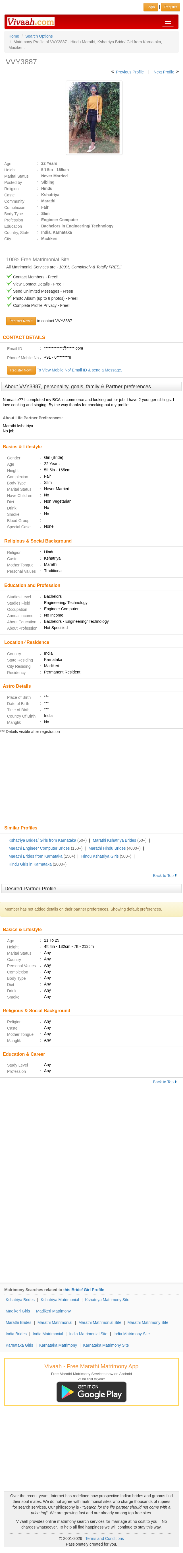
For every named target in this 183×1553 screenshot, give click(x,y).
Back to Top (165, 875)
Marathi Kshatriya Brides (114, 840)
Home (14, 36)
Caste (9, 195)
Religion (11, 188)
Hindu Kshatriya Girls (100, 856)
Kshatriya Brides (20, 1299)
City (7, 239)
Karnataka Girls (19, 1345)
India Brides (16, 1334)
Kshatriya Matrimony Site (107, 1299)
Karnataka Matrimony (58, 1345)
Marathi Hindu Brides (107, 848)
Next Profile (164, 72)
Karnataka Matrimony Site (106, 1345)
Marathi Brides (18, 1322)
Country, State (16, 232)
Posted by (13, 182)
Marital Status (16, 176)
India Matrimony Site (131, 1334)
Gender (13, 458)
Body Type (13, 213)
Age (7, 163)
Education (13, 226)
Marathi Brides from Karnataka (36, 856)
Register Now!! (21, 370)
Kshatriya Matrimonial (60, 1299)
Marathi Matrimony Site (147, 1322)
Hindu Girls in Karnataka (30, 864)
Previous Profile (130, 72)
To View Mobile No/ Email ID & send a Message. (79, 370)
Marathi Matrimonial (55, 1322)
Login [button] (151, 7)
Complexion (14, 207)
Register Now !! (21, 321)
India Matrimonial (48, 1334)
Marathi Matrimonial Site (99, 1322)
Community (14, 201)
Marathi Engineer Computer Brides (39, 848)
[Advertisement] (91, 780)
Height (10, 170)
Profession (13, 220)
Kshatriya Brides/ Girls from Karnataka (42, 840)
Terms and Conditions (105, 1538)
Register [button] (170, 7)
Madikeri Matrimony (53, 1311)
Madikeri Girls (18, 1311)
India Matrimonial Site (88, 1334)
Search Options (39, 36)
